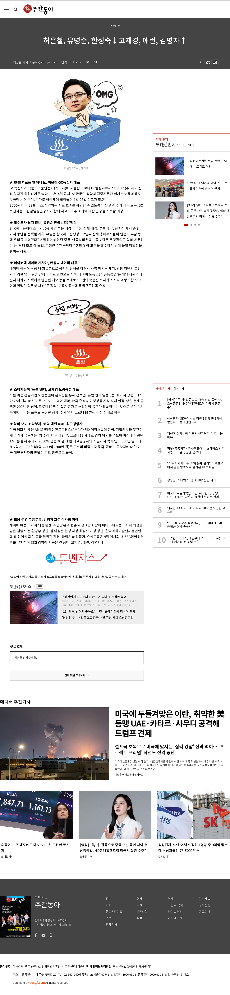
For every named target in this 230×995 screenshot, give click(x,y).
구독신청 (204, 905)
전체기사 (111, 924)
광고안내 (204, 912)
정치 (109, 899)
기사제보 (204, 899)
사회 (109, 905)
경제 (140, 899)
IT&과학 (142, 912)
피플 (140, 918)
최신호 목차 (175, 905)
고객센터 (70, 966)
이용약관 (82, 966)
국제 (140, 905)
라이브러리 (175, 912)
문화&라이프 (114, 912)
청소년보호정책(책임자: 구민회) (132, 966)
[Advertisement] (67, 485)
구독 (40, 586)
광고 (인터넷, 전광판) (38, 966)
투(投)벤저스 (20, 586)
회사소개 (18, 966)
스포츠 (110, 918)
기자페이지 (175, 918)
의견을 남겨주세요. (25, 657)
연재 (171, 899)
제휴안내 (58, 966)
